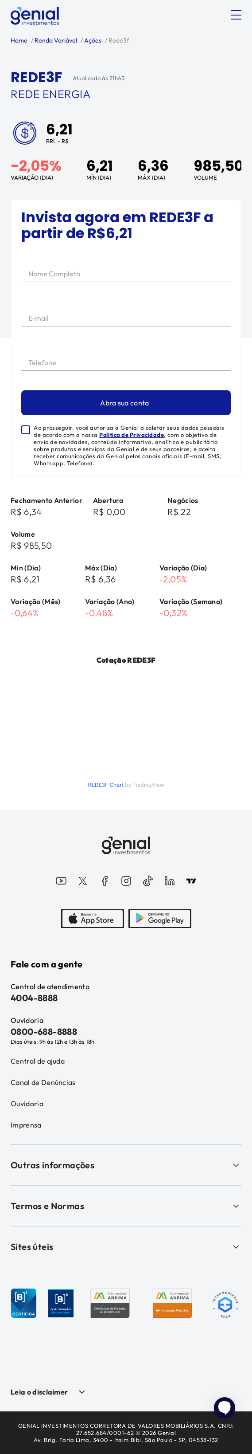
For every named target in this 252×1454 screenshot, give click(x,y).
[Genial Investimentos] (35, 16)
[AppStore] (92, 919)
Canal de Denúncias (43, 1082)
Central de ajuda (38, 1061)
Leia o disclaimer (39, 1391)
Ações (92, 40)
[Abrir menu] (236, 15)
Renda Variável (55, 40)
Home (19, 40)
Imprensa (26, 1124)
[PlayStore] (159, 919)
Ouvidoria (27, 1103)
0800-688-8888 (44, 1031)
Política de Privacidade (131, 434)
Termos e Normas (126, 1205)
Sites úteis (126, 1246)
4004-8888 (34, 997)
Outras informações (126, 1165)
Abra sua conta (124, 402)
